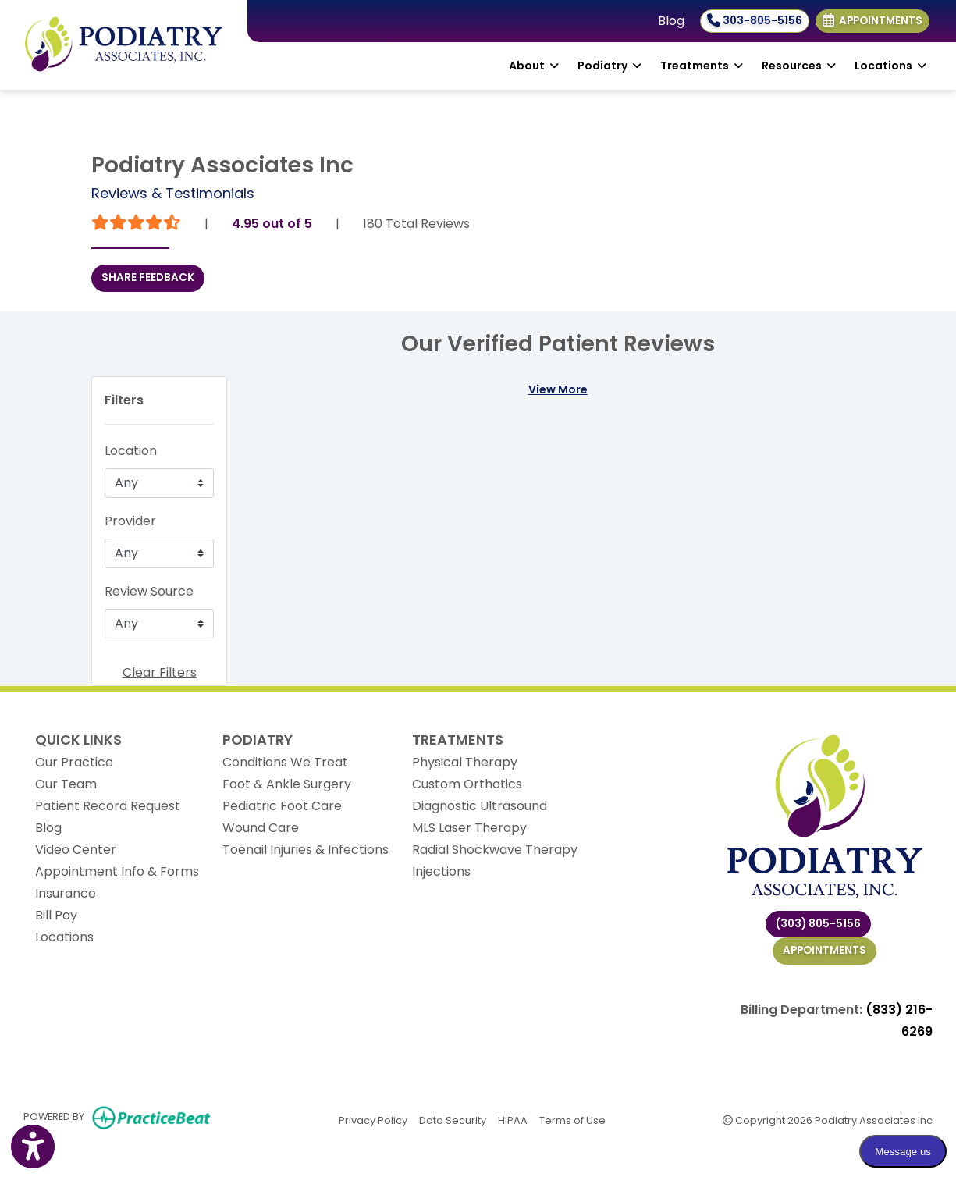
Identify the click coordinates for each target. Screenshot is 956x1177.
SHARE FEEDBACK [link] (147, 277)
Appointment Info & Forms (117, 871)
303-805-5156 (754, 20)
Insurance (65, 893)
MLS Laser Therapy (469, 828)
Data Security (452, 1119)
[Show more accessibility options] (32, 1147)
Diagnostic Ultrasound (479, 806)
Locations (64, 937)
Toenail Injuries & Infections (305, 850)
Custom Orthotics (467, 784)
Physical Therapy (464, 762)
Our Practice (74, 762)
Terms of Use (572, 1119)
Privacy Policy (373, 1119)
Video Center (75, 850)
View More (558, 389)
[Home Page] (123, 44)
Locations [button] (890, 65)
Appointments (824, 950)
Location (131, 451)
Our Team (66, 784)
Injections (441, 871)
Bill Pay (56, 915)
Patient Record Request (107, 806)
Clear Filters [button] (160, 672)
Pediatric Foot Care (282, 806)
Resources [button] (799, 65)
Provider (130, 521)
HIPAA (513, 1119)
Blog (671, 21)
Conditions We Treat (285, 762)
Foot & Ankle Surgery (286, 784)
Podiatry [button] (609, 65)
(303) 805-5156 (818, 923)
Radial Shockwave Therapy (495, 850)
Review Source (149, 591)
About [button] (534, 65)
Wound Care (260, 828)
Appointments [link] (872, 20)
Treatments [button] (701, 65)
